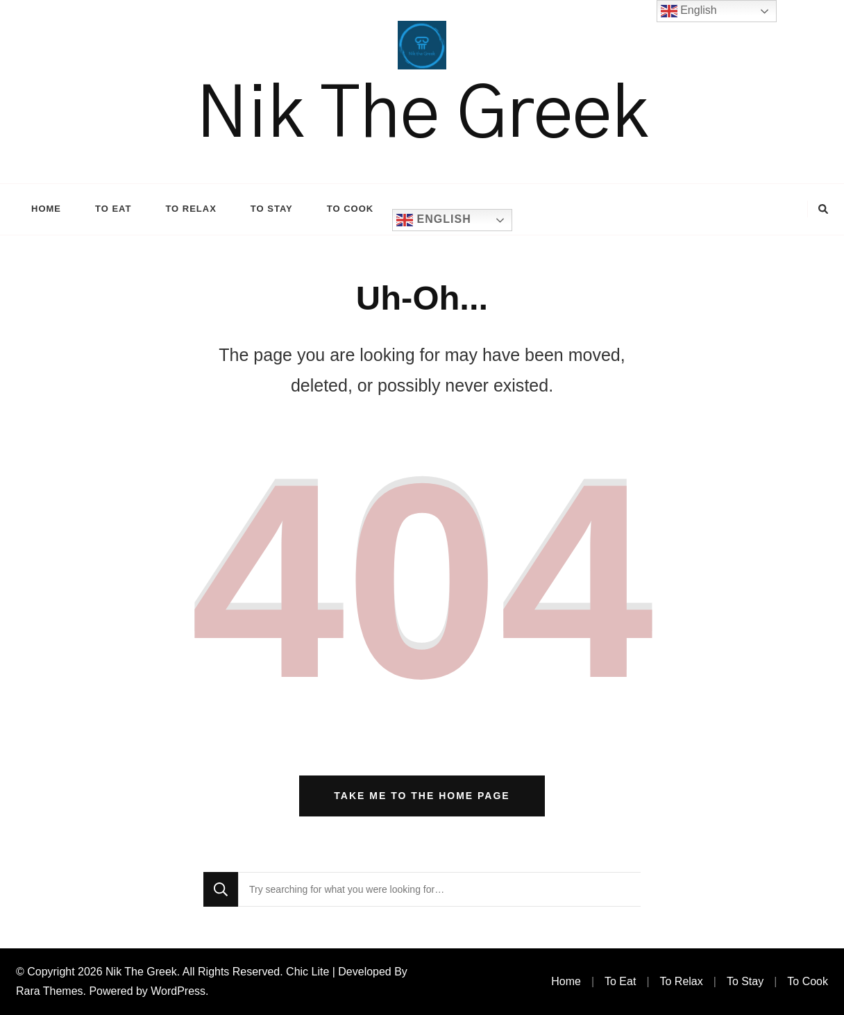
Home (46, 208)
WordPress (178, 991)
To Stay (272, 208)
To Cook (350, 208)
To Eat (113, 208)
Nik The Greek (422, 115)
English (433, 220)
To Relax (190, 208)
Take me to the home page (421, 795)
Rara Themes (49, 991)
